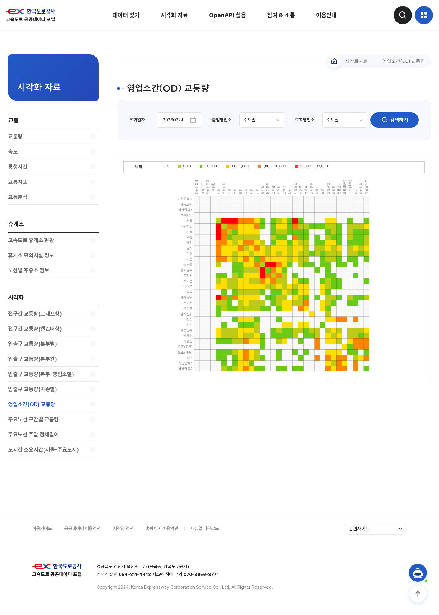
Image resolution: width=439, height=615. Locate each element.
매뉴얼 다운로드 (205, 528)
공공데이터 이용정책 (82, 528)
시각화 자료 (174, 15)
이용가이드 (42, 528)
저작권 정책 (123, 528)
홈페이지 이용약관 (162, 528)
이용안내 (326, 15)
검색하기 (394, 120)
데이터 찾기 (126, 15)
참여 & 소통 (281, 15)
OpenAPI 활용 (227, 15)
